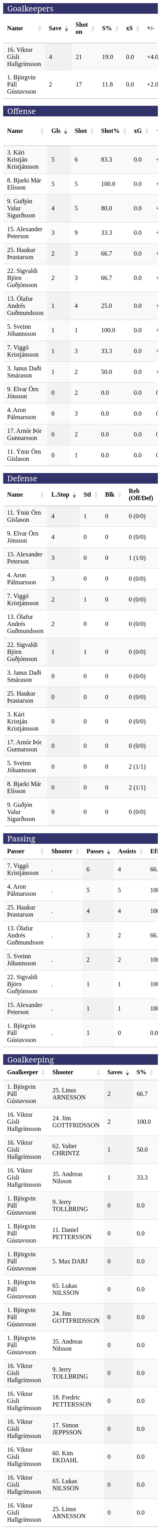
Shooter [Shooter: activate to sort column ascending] (61, 851)
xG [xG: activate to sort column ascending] (138, 130)
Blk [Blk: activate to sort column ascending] (110, 494)
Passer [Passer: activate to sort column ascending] (15, 851)
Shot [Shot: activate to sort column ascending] (81, 130)
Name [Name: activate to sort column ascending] (15, 28)
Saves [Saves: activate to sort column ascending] (114, 1072)
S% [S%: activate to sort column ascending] (107, 28)
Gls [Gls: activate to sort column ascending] (55, 130)
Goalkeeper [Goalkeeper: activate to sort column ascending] (22, 1072)
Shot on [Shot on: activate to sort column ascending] (82, 28)
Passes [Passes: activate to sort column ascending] (95, 851)
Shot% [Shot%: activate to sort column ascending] (110, 130)
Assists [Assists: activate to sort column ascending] (127, 851)
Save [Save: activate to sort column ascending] (55, 28)
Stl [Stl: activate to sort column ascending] (87, 494)
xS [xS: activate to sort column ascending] (129, 28)
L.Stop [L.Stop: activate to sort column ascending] (60, 494)
